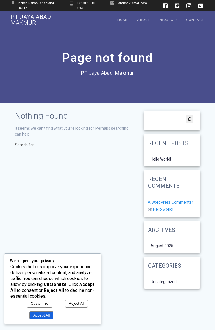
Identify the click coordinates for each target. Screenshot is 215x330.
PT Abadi (32, 20)
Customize (39, 303)
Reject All (76, 303)
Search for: (25, 145)
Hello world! (161, 159)
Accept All (41, 315)
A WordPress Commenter (170, 202)
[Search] (189, 119)
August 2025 (162, 246)
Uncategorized (164, 282)
